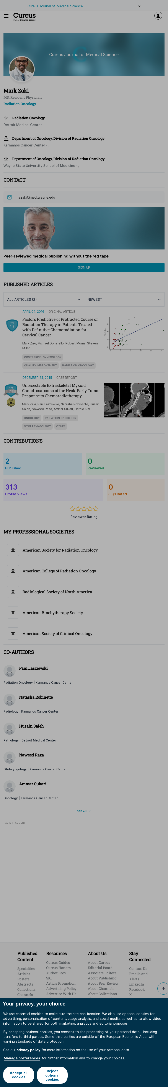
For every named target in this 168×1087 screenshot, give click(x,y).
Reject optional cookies (53, 1075)
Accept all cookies (18, 1075)
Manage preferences (22, 1058)
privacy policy (28, 1050)
